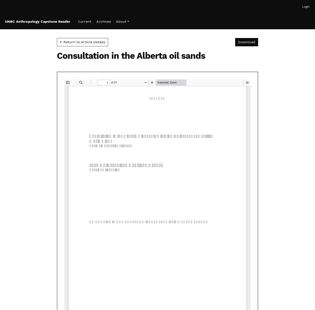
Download (248, 41)
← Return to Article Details (82, 42)
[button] (122, 21)
